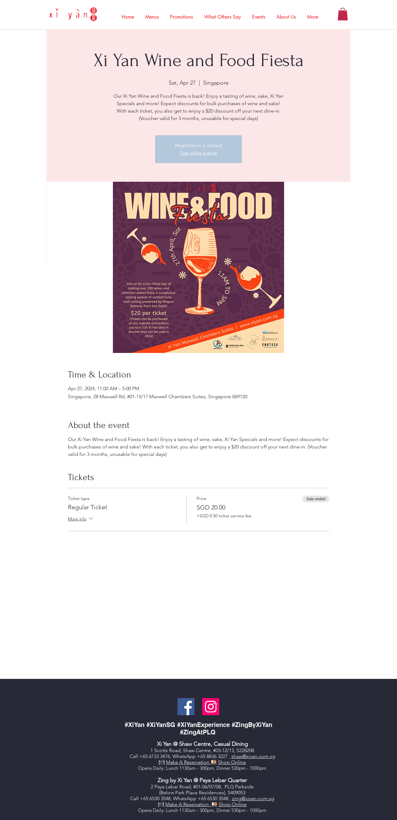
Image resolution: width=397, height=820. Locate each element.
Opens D (147, 768)
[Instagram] (210, 706)
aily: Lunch (167, 768)
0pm (261, 810)
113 (183, 810)
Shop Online (232, 762)
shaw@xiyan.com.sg (253, 756)
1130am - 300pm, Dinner (204, 768)
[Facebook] (185, 706)
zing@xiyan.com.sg (253, 798)
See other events (198, 153)
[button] (152, 14)
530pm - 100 (244, 810)
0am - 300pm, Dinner (208, 810)
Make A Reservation (188, 762)
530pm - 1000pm (248, 768)
